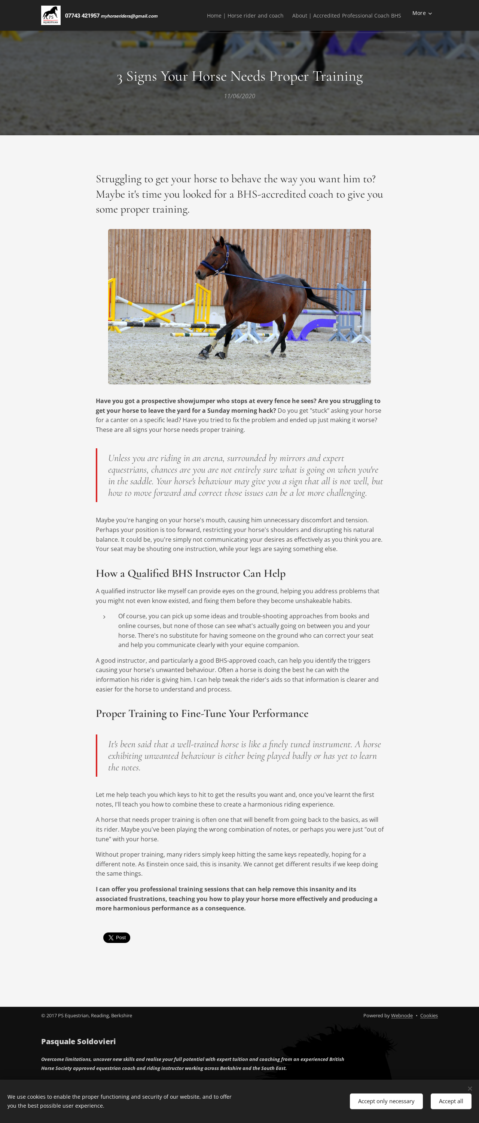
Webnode (402, 1015)
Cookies (429, 1015)
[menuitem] (233, 15)
